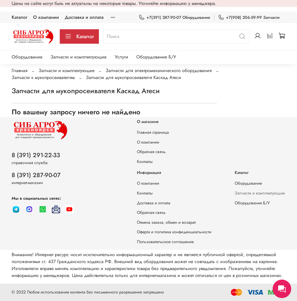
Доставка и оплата (84, 17)
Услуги (121, 57)
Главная (20, 70)
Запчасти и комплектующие (78, 57)
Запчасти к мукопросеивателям (43, 77)
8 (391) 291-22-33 (36, 155)
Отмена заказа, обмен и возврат (166, 222)
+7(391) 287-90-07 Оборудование (174, 17)
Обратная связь (151, 152)
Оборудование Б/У (156, 57)
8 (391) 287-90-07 (36, 175)
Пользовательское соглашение (165, 242)
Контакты (145, 161)
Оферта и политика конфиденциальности (174, 232)
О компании (46, 17)
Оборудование (27, 57)
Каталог (19, 17)
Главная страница (153, 132)
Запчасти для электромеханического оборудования (159, 70)
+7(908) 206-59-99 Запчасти (249, 17)
